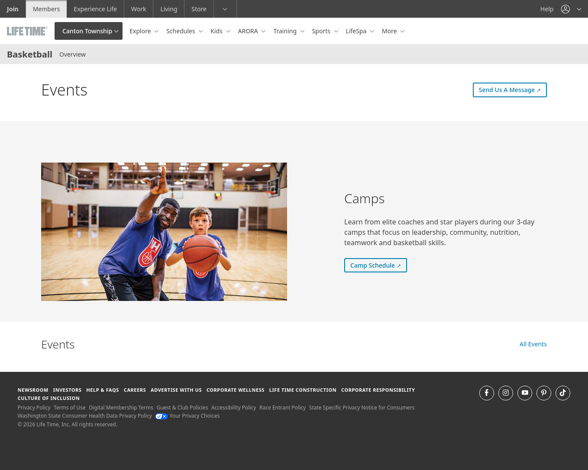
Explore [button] (140, 31)
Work (138, 9)
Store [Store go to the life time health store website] (199, 9)
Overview (72, 54)
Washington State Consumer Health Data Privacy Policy (85, 415)
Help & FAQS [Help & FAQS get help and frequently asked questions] (102, 390)
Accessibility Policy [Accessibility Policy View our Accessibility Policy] (233, 407)
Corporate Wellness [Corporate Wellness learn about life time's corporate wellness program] (236, 390)
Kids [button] (217, 31)
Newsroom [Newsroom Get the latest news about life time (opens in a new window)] (33, 390)
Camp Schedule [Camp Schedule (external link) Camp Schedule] (378, 264)
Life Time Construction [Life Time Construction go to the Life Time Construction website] (302, 390)
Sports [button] (322, 31)
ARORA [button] (249, 31)
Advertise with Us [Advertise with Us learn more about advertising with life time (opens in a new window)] (176, 390)
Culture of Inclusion (49, 398)
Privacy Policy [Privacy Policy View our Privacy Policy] (34, 407)
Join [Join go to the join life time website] (13, 9)
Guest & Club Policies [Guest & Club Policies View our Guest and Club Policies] (182, 407)
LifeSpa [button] (357, 31)
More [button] (390, 31)
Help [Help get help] (547, 9)
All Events (533, 344)
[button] (571, 9)
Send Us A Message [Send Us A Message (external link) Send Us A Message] (513, 89)
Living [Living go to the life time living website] (168, 9)
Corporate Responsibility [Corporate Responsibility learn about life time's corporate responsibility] (378, 390)
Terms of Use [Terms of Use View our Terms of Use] (69, 407)
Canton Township (87, 31)
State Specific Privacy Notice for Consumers (362, 407)
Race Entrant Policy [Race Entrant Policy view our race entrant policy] (282, 407)
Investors (67, 390)
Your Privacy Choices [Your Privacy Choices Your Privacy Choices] (187, 415)
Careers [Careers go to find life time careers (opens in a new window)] (135, 390)
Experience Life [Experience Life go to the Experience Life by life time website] (95, 9)
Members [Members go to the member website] (46, 9)
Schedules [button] (181, 31)
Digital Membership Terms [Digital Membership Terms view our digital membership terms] (121, 407)
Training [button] (285, 31)
